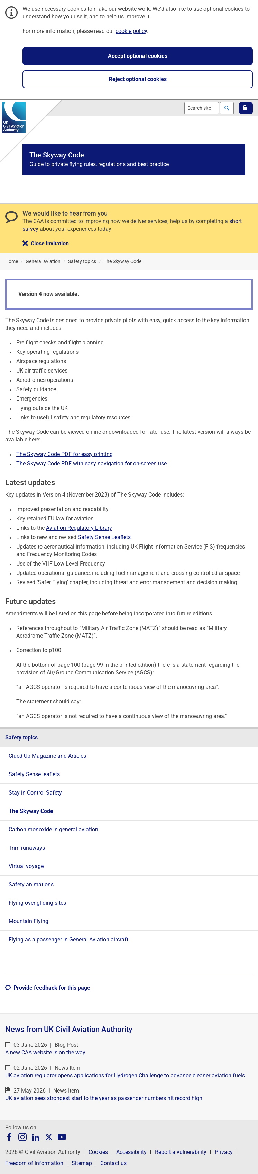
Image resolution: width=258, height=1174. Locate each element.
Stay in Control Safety (35, 792)
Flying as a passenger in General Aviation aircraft (68, 939)
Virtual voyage (26, 866)
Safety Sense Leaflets (104, 537)
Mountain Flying (28, 921)
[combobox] (201, 108)
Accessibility (131, 1152)
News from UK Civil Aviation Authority (68, 1029)
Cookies (98, 1152)
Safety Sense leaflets (34, 774)
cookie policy (131, 31)
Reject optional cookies (138, 79)
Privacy (224, 1152)
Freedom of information (34, 1163)
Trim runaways (27, 847)
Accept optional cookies (137, 56)
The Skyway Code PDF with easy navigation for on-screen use (91, 463)
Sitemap (82, 1163)
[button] (246, 108)
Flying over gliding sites (37, 903)
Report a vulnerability (180, 1152)
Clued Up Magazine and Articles (47, 756)
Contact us (113, 1163)
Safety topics (21, 737)
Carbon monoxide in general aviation (53, 829)
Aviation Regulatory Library (79, 528)
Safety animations (31, 884)
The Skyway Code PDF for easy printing (64, 454)
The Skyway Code (31, 811)
